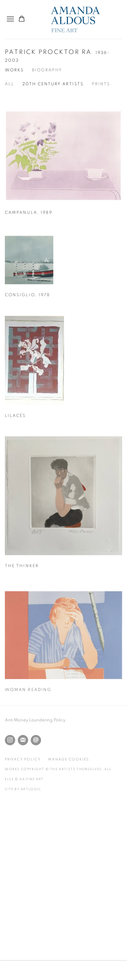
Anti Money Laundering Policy (35, 720)
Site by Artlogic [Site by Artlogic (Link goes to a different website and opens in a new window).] (23, 789)
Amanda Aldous (86, 19)
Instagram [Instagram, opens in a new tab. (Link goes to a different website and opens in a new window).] (10, 740)
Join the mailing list (23, 740)
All (9, 84)
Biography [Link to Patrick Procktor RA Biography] (47, 70)
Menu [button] (10, 19)
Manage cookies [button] (68, 759)
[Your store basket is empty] (22, 19)
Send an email (36, 740)
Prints (101, 84)
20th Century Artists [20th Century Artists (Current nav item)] (53, 84)
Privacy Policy (23, 759)
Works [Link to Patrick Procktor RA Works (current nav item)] (14, 70)
